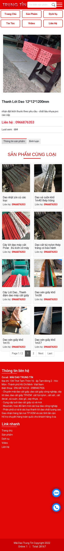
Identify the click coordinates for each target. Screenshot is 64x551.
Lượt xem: (7, 129)
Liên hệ (5, 447)
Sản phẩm (7, 434)
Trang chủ (7, 430)
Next (40, 353)
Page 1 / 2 (17, 353)
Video (5, 443)
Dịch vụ (5, 438)
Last (50, 353)
